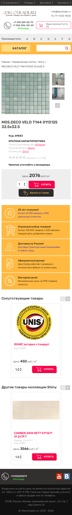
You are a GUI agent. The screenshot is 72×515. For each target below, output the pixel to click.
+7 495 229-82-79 (23, 22)
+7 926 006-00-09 (23, 25)
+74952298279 (19, 476)
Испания (40, 144)
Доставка (45, 2)
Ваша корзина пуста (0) (57, 25)
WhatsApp (23, 28)
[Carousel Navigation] (55, 105)
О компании (10, 2)
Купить (46, 184)
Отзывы (28, 2)
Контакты (63, 2)
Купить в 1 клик (39, 192)
